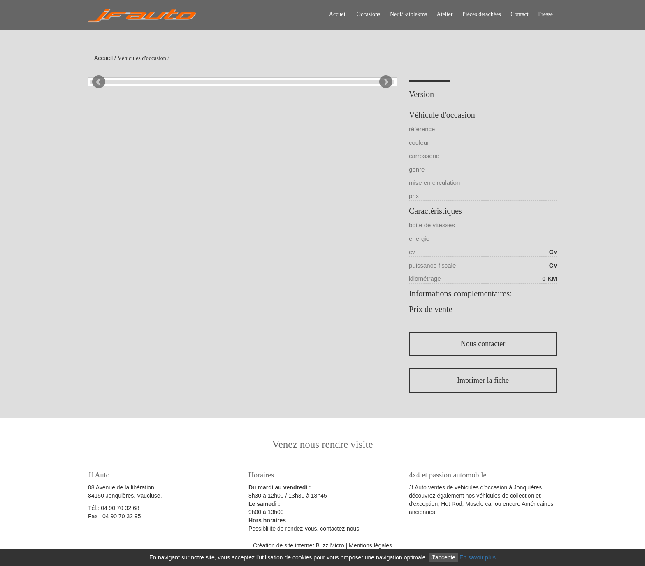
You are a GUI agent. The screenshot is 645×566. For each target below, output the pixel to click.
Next (385, 82)
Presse (545, 14)
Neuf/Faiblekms (408, 14)
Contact (519, 14)
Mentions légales (370, 545)
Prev (98, 82)
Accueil (338, 14)
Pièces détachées (481, 14)
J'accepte (443, 557)
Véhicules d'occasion (142, 58)
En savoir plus (477, 557)
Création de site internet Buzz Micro (298, 545)
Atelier (445, 14)
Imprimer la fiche (483, 380)
